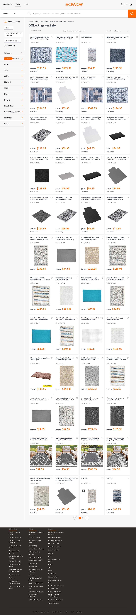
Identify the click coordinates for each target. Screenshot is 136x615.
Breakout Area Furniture (35, 560)
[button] (14, 52)
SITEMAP (72, 612)
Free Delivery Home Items (55, 600)
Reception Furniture (34, 537)
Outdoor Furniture (53, 550)
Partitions (12, 578)
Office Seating (33, 546)
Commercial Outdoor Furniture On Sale (15, 571)
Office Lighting (33, 567)
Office (18, 4)
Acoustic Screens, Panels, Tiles (36, 587)
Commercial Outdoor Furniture (15, 566)
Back (31, 21)
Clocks (50, 564)
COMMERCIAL (13, 529)
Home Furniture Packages (55, 585)
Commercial (8, 4)
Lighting (50, 553)
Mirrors (50, 571)
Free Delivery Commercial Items (16, 587)
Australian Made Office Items (35, 579)
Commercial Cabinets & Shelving (16, 557)
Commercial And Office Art (36, 591)
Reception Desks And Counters (15, 547)
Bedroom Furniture (53, 544)
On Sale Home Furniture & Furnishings (55, 533)
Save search (9, 45)
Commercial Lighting (15, 561)
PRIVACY (66, 612)
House (26, 4)
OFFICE (31, 529)
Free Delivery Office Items (36, 583)
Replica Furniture (53, 577)
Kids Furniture (52, 574)
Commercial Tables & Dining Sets (15, 542)
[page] (87, 518)
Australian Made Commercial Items (14, 582)
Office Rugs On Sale (68, 21)
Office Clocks (32, 575)
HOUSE (50, 529)
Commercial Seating (15, 537)
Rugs (49, 556)
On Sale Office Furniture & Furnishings (50, 21)
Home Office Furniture (54, 547)
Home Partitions (53, 588)
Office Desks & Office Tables (35, 542)
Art (49, 568)
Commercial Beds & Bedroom (14, 552)
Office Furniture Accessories (33, 596)
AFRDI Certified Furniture (35, 600)
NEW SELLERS (79, 612)
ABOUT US (43, 612)
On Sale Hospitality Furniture (14, 533)
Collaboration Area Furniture (34, 553)
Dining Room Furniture (55, 540)
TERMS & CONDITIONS (57, 612)
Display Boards (33, 563)
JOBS (48, 612)
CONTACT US (35, 612)
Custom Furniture (53, 603)
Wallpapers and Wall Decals (54, 560)
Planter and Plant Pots (54, 592)
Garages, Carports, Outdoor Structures (53, 596)
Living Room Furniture (54, 537)
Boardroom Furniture (35, 557)
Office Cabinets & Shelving (36, 549)
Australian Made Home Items (54, 581)
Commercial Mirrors (14, 575)
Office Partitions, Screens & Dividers (36, 571)
